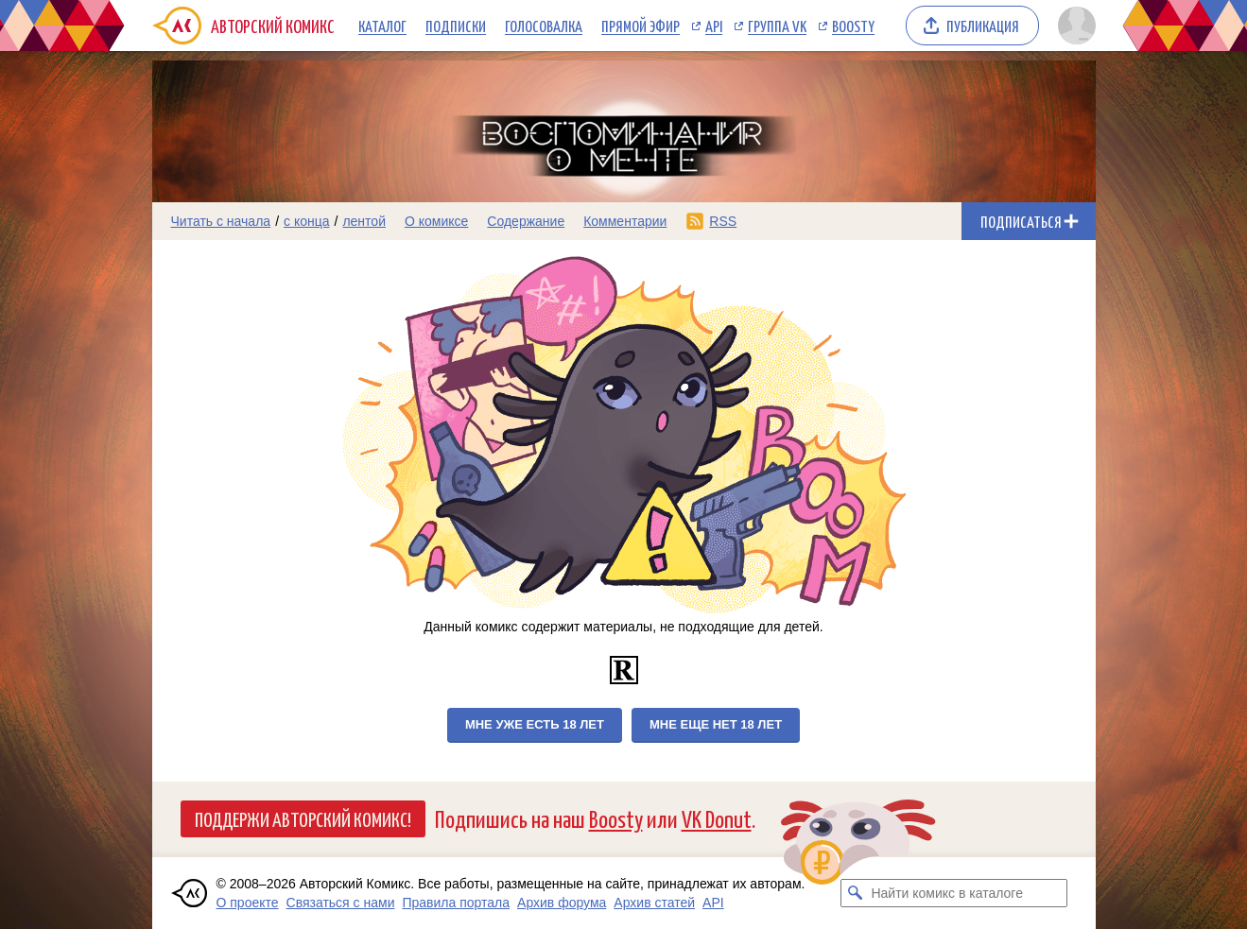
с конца (307, 221)
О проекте (247, 902)
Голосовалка (543, 25)
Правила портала (456, 902)
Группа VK (777, 25)
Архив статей (654, 902)
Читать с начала (221, 221)
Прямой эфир (640, 25)
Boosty (853, 25)
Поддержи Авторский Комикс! (303, 818)
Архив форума (561, 902)
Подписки (455, 25)
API (713, 25)
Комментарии (625, 221)
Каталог (382, 25)
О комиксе (436, 221)
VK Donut (717, 818)
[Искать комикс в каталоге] (854, 893)
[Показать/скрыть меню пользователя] (1073, 25)
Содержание (525, 221)
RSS (722, 221)
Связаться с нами (340, 902)
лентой (364, 221)
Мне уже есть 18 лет (534, 724)
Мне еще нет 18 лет (715, 724)
